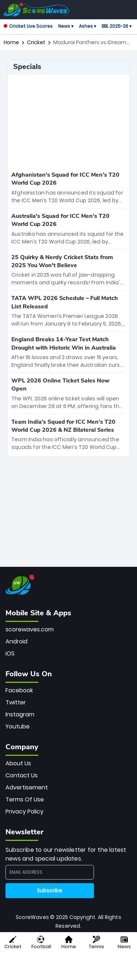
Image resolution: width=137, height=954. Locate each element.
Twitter (15, 702)
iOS (10, 653)
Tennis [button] (96, 943)
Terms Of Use (24, 799)
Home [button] (68, 943)
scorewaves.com (29, 629)
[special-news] (68, 187)
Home (11, 42)
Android (16, 641)
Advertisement (26, 787)
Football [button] (41, 943)
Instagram (19, 714)
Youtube (17, 726)
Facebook (19, 690)
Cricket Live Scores (28, 26)
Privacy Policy (24, 811)
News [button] (124, 943)
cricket (36, 42)
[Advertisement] (68, 121)
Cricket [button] (13, 943)
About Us (18, 763)
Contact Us (21, 775)
